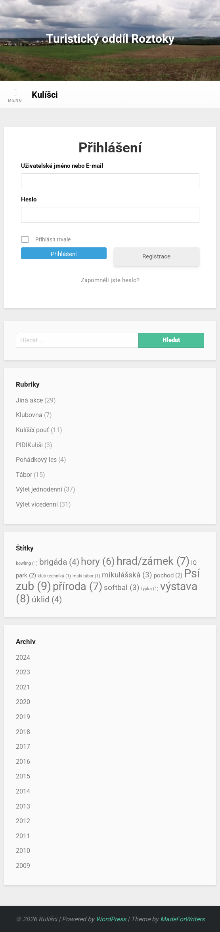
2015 (23, 776)
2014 (23, 791)
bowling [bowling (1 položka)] (27, 563)
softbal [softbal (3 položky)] (122, 587)
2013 (23, 806)
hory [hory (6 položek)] (98, 561)
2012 (23, 821)
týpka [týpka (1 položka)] (150, 588)
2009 (23, 865)
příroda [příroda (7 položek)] (77, 586)
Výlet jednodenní (39, 489)
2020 (23, 702)
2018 (23, 732)
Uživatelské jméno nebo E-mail (62, 165)
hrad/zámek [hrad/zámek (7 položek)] (153, 561)
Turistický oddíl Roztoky (110, 39)
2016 (23, 761)
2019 (23, 717)
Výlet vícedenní (37, 504)
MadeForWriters (182, 919)
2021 (23, 687)
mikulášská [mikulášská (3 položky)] (127, 575)
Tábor (24, 474)
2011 (23, 836)
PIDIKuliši (29, 445)
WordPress (111, 919)
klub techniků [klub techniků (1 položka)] (54, 576)
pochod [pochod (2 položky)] (168, 575)
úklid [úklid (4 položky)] (47, 599)
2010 (23, 850)
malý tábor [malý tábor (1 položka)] (86, 576)
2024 (23, 657)
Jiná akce (29, 400)
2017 (23, 746)
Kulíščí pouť (32, 430)
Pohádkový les (36, 459)
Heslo (28, 199)
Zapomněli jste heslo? (110, 280)
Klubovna (29, 415)
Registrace (156, 256)
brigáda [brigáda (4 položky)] (59, 562)
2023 (23, 672)
